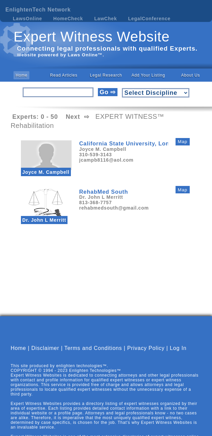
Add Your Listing (148, 75)
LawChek (105, 18)
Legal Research (106, 75)
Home (21, 75)
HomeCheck (68, 18)
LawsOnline (27, 18)
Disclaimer (45, 353)
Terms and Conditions (93, 353)
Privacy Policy (146, 353)
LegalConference (149, 18)
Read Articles (63, 75)
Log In (178, 353)
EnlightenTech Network (38, 9)
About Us (190, 75)
